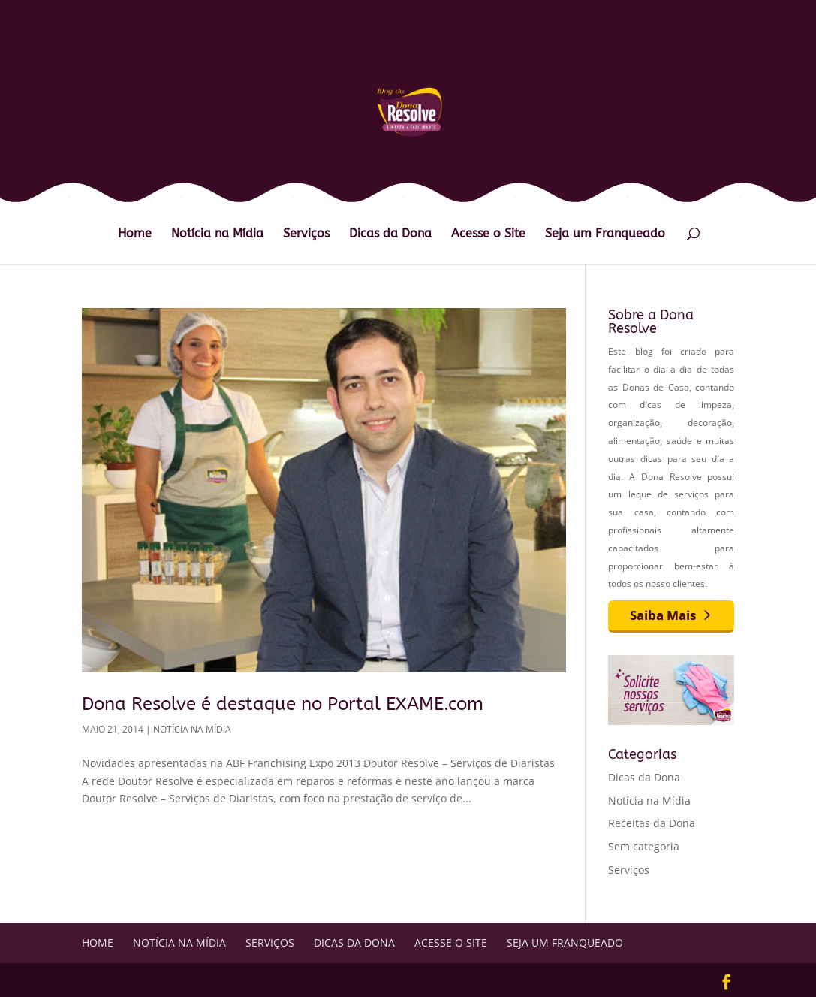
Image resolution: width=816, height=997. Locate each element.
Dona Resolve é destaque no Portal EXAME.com (282, 704)
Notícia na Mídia (217, 234)
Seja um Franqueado (605, 234)
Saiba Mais (663, 615)
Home (135, 234)
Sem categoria (643, 846)
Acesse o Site (488, 234)
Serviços (306, 234)
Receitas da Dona (651, 823)
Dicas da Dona (390, 234)
